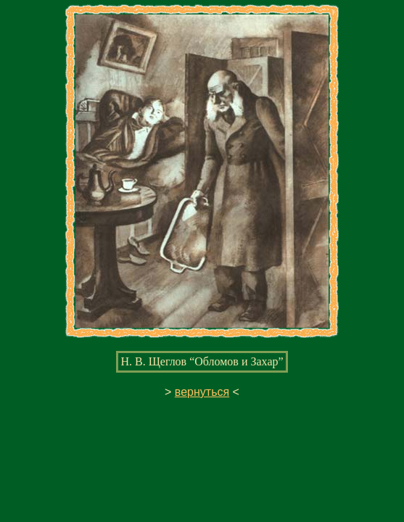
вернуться (202, 392)
